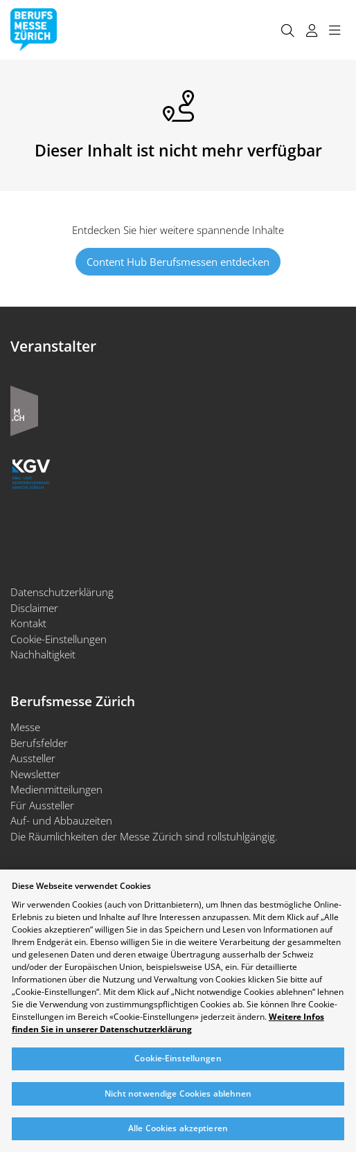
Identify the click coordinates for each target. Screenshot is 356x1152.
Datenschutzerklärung (62, 592)
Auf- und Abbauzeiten (61, 820)
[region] (178, 1011)
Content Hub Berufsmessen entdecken (178, 262)
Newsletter (35, 774)
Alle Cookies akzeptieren (178, 1128)
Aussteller (32, 758)
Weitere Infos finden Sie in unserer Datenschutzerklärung (168, 1023)
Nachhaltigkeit (42, 654)
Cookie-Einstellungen (58, 639)
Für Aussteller (42, 805)
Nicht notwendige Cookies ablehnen (178, 1093)
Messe (25, 727)
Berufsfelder (39, 743)
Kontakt (28, 623)
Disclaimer (34, 608)
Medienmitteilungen (56, 789)
